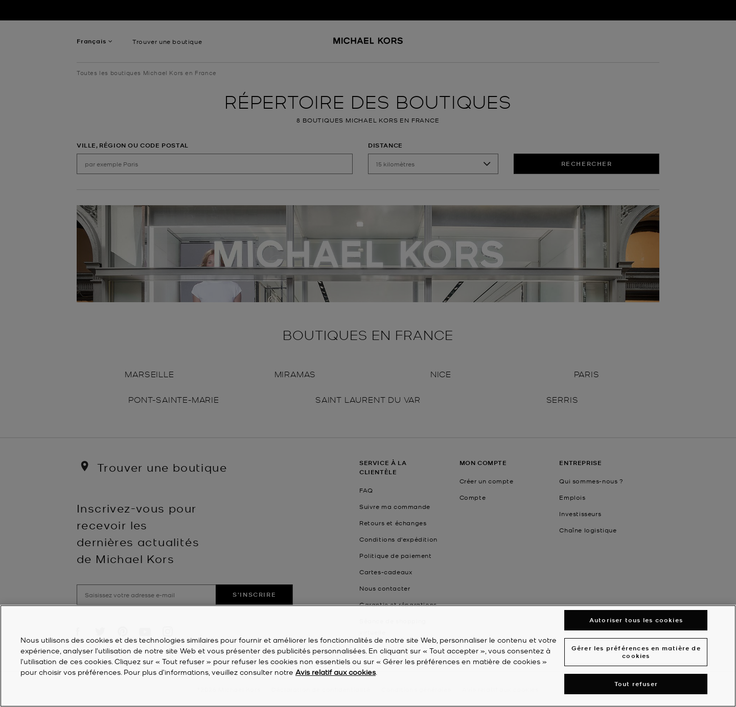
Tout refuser (636, 683)
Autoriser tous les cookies (636, 620)
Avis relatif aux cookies (335, 671)
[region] (368, 656)
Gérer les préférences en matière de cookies (636, 652)
